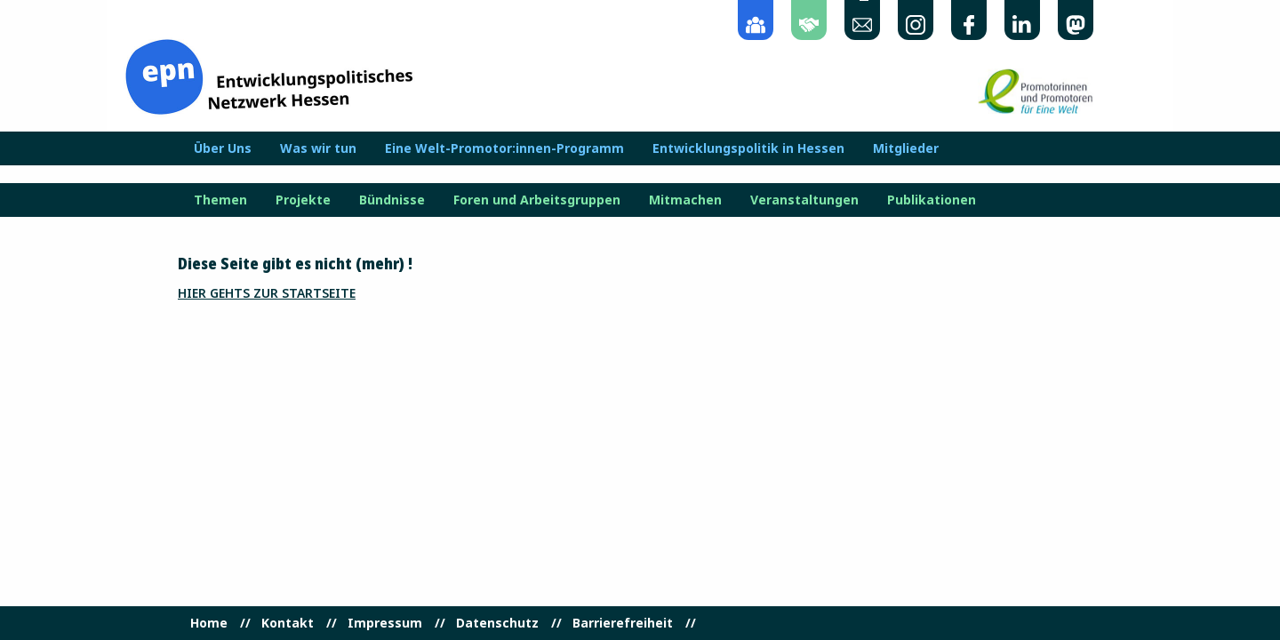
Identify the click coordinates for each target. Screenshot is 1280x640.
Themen (220, 200)
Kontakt (287, 623)
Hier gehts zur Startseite (267, 292)
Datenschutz (497, 623)
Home (209, 623)
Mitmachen (685, 200)
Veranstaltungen (804, 200)
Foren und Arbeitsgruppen (536, 200)
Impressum (385, 623)
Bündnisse (392, 200)
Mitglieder (906, 148)
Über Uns (223, 148)
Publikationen (931, 200)
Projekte (303, 200)
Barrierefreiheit (622, 623)
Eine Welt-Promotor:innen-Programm (504, 148)
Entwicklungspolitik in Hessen (748, 148)
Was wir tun (318, 148)
